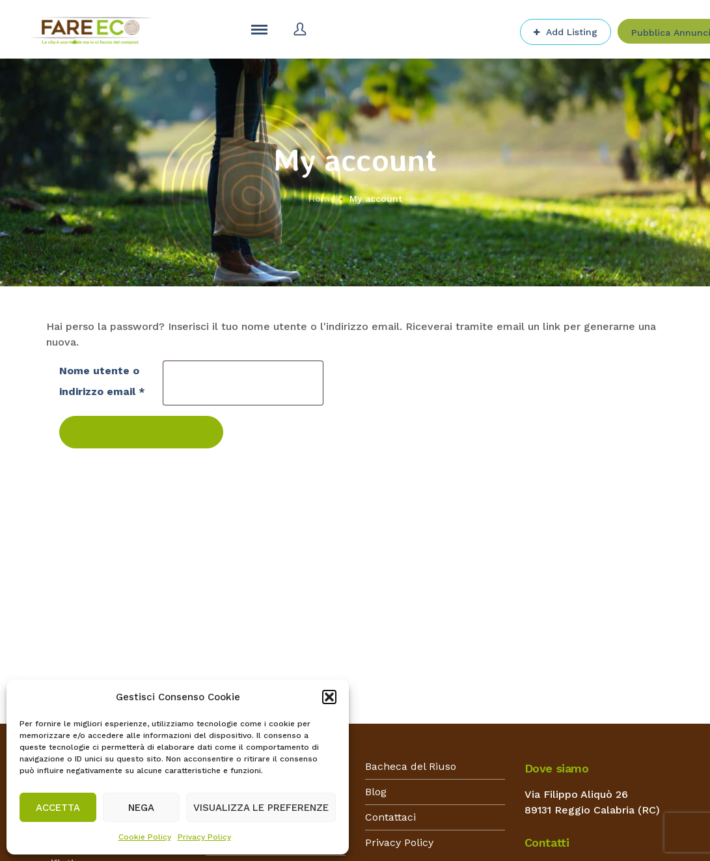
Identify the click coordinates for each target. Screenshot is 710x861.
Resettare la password (141, 432)
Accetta (58, 807)
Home (321, 198)
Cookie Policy (144, 836)
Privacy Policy (204, 836)
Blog (376, 792)
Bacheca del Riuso (410, 766)
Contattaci (390, 817)
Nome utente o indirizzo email (104, 381)
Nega (141, 807)
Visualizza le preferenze (261, 807)
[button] (329, 697)
